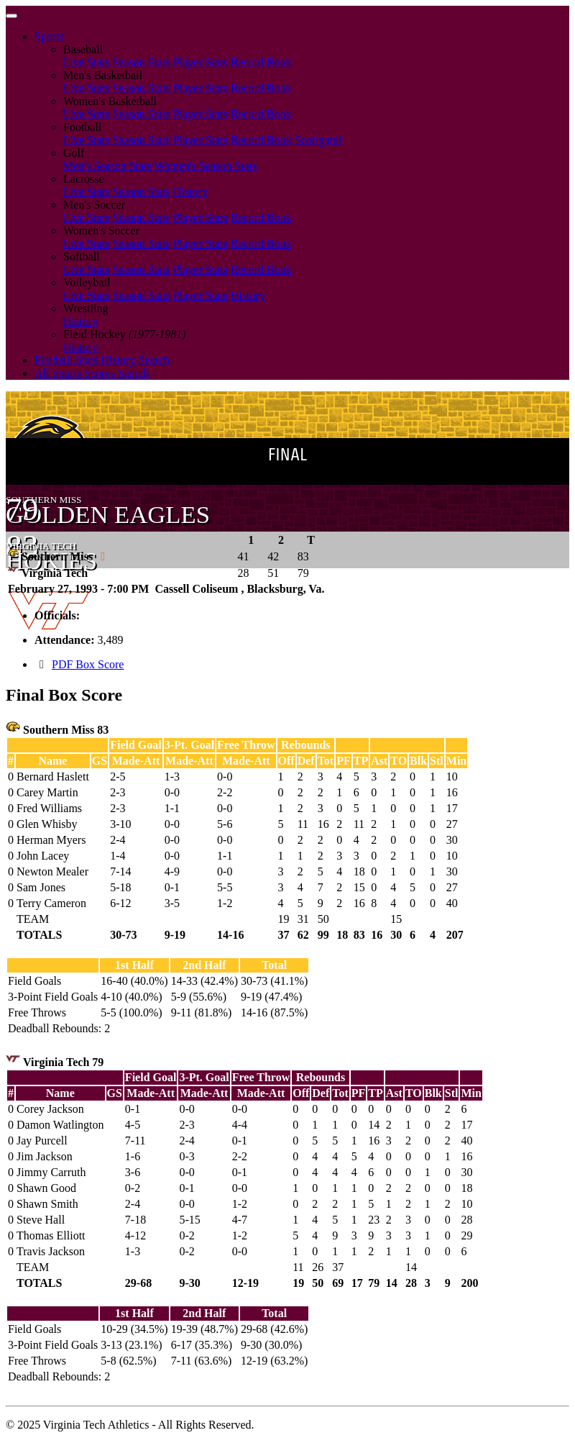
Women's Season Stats (206, 166)
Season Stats (141, 62)
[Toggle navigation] (11, 16)
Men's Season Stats (107, 166)
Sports (49, 36)
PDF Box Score (88, 664)
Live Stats (86, 62)
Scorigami (318, 140)
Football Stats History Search (102, 360)
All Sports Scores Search (92, 373)
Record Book (261, 62)
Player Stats (200, 62)
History (190, 192)
